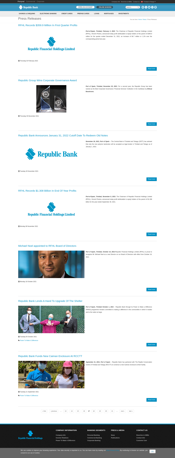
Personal (21, 1)
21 (112, 411)
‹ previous (54, 411)
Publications (115, 438)
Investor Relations (62, 438)
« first (44, 411)
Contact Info (140, 438)
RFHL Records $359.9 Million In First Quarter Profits (47, 25)
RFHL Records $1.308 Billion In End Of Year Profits (47, 190)
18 (94, 411)
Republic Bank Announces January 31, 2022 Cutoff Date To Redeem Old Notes (63, 135)
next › (123, 411)
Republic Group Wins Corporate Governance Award (47, 80)
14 (72, 411)
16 (84, 411)
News (144, 19)
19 (100, 411)
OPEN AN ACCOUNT (85, 7)
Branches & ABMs (126, 1)
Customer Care (141, 440)
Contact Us (136, 1)
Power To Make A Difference (29, 340)
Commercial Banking (94, 438)
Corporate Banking (93, 440)
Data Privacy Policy (112, 450)
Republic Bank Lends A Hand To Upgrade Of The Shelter (50, 301)
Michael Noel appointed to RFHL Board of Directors (47, 245)
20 (106, 411)
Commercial (30, 1)
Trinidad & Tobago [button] (150, 1)
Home (140, 19)
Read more (151, 69)
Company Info (116, 1)
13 (65, 411)
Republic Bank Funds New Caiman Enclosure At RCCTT (50, 356)
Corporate (40, 1)
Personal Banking (93, 435)
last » (131, 411)
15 (78, 411)
